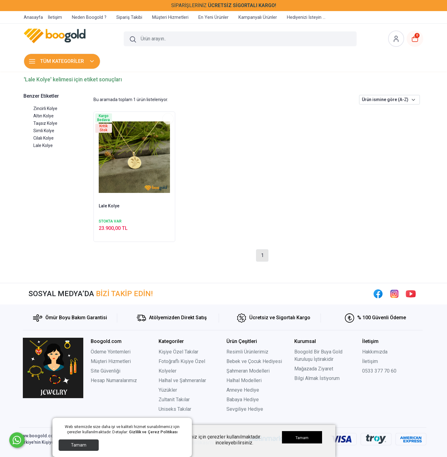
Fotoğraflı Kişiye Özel (182, 361)
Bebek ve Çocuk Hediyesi (254, 361)
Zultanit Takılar (174, 399)
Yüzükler (168, 390)
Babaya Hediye (242, 399)
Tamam (78, 445)
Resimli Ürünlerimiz (247, 352)
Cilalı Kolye (43, 138)
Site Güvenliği (105, 371)
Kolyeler (167, 371)
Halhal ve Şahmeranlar (182, 380)
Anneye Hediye (242, 390)
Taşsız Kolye (45, 123)
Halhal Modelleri (244, 380)
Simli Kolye (43, 130)
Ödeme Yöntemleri (110, 352)
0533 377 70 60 (379, 371)
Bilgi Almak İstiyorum (317, 378)
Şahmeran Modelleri (248, 371)
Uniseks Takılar (175, 409)
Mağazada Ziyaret (313, 369)
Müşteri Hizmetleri (111, 361)
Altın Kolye (43, 115)
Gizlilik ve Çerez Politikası (153, 432)
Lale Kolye (43, 145)
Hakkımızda (374, 352)
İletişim (370, 361)
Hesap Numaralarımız (114, 380)
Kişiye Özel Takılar (178, 352)
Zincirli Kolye (45, 108)
